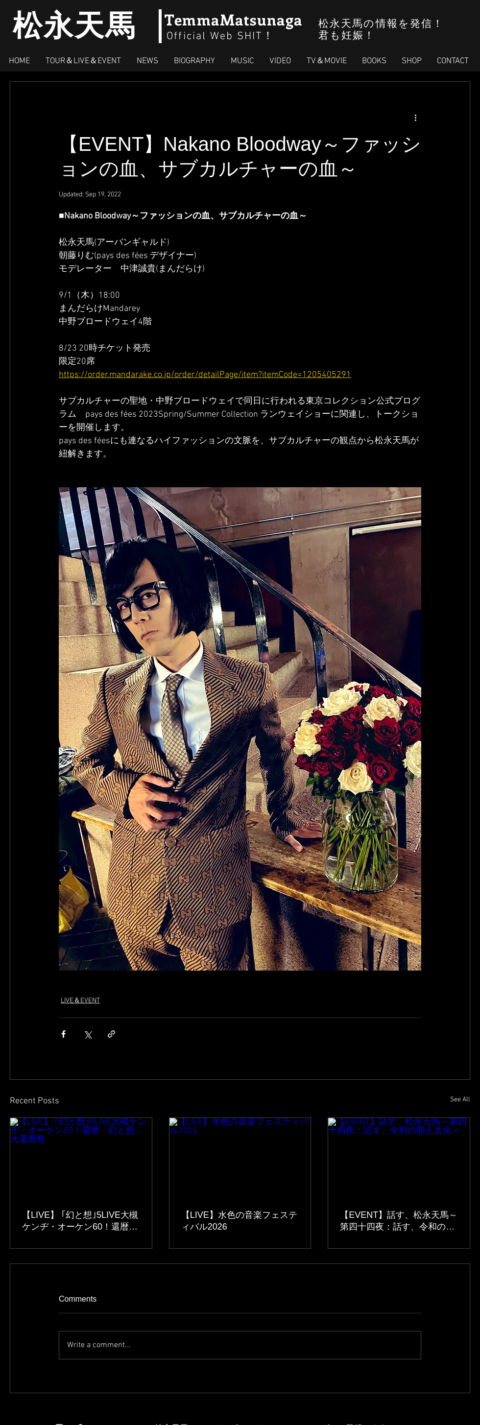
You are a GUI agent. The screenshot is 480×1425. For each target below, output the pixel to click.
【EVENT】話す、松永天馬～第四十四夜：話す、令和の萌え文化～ (398, 1221)
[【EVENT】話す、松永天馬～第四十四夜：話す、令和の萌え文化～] (399, 1157)
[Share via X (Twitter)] (87, 1034)
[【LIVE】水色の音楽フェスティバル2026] (240, 1157)
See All (460, 1099)
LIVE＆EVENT (80, 1001)
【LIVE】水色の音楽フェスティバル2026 (239, 1221)
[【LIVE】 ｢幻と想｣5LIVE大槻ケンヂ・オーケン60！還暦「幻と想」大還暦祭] (81, 1157)
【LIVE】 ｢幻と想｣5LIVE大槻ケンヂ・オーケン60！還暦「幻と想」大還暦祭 (80, 1221)
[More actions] (415, 117)
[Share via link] (111, 1034)
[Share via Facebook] (63, 1034)
